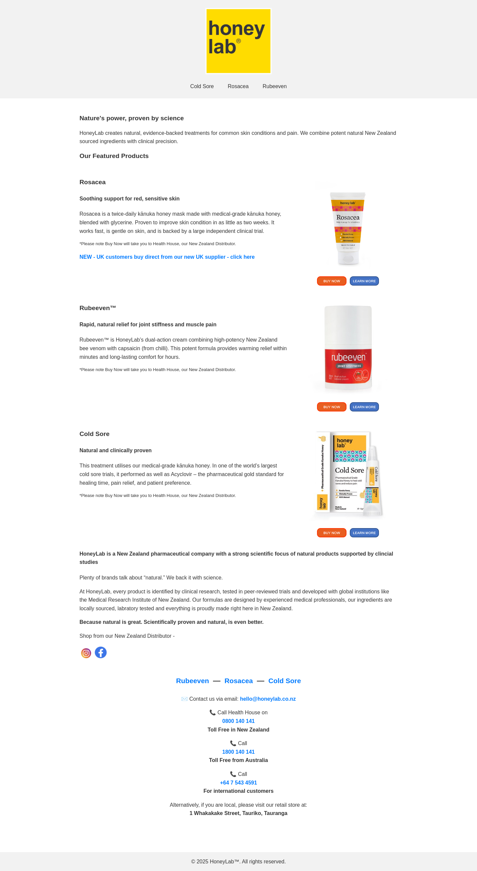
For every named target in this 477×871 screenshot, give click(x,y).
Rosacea (238, 86)
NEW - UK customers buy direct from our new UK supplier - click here (167, 257)
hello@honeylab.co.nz (268, 699)
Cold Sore (202, 86)
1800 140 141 (238, 752)
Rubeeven (275, 86)
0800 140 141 (238, 721)
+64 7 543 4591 (238, 783)
